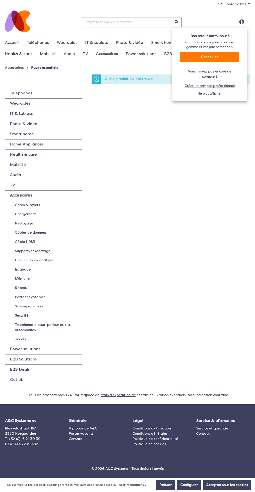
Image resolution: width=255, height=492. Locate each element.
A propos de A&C (83, 428)
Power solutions (25, 349)
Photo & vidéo (23, 124)
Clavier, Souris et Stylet (34, 260)
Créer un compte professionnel (210, 86)
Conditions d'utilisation (151, 428)
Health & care (23, 155)
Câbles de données (30, 232)
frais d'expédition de (118, 395)
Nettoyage (24, 223)
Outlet (16, 380)
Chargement (25, 214)
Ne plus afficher (209, 93)
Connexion (209, 57)
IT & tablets (21, 114)
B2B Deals (20, 370)
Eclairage (23, 269)
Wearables (20, 104)
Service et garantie (212, 428)
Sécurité (21, 315)
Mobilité (18, 165)
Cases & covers (27, 205)
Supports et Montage (32, 251)
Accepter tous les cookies (227, 485)
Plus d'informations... (131, 485)
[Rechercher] (177, 22)
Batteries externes (30, 297)
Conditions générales (149, 433)
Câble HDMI (25, 242)
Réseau (21, 288)
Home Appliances (27, 144)
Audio (15, 175)
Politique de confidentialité (155, 439)
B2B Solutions (23, 359)
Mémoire (22, 279)
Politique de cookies (149, 444)
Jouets (20, 339)
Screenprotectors (29, 306)
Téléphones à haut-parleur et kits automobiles (42, 327)
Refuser (165, 485)
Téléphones (21, 93)
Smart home (22, 134)
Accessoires (21, 196)
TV (12, 185)
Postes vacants (81, 433)
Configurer (189, 485)
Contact (75, 439)
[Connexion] (241, 22)
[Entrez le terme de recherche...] (127, 22)
